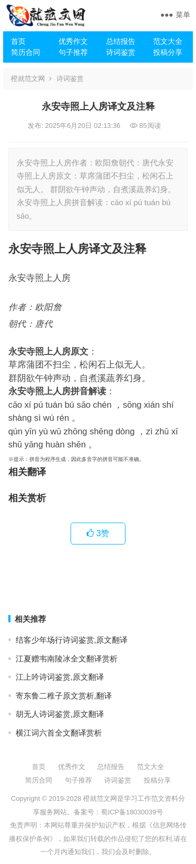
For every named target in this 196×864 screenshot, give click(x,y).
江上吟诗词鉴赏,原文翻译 (60, 676)
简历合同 (25, 52)
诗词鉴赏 (120, 52)
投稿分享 (167, 52)
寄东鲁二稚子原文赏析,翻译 (64, 695)
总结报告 (120, 41)
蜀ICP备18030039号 (132, 812)
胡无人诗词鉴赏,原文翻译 (60, 713)
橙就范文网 (28, 78)
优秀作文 (73, 41)
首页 (18, 41)
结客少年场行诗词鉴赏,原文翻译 (72, 639)
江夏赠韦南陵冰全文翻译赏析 (67, 658)
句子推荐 (73, 52)
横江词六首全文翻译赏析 (59, 732)
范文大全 (167, 41)
